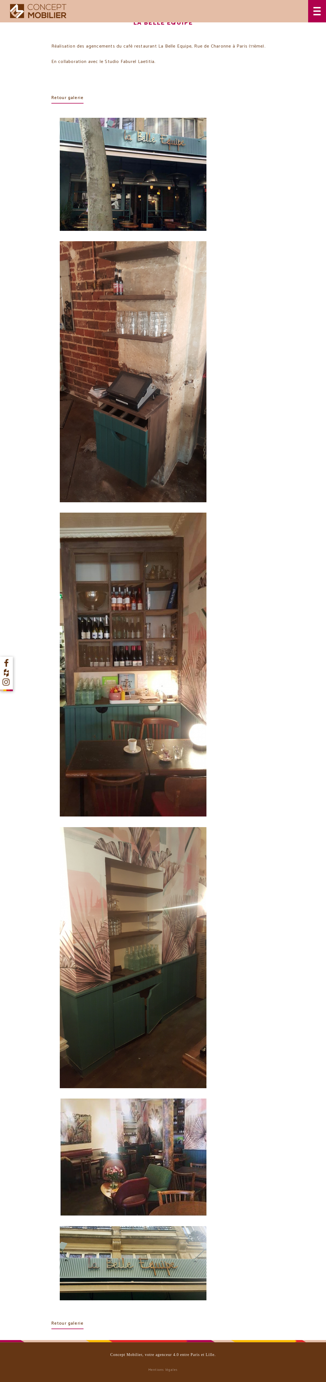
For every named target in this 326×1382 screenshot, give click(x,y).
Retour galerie (67, 98)
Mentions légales (163, 1369)
